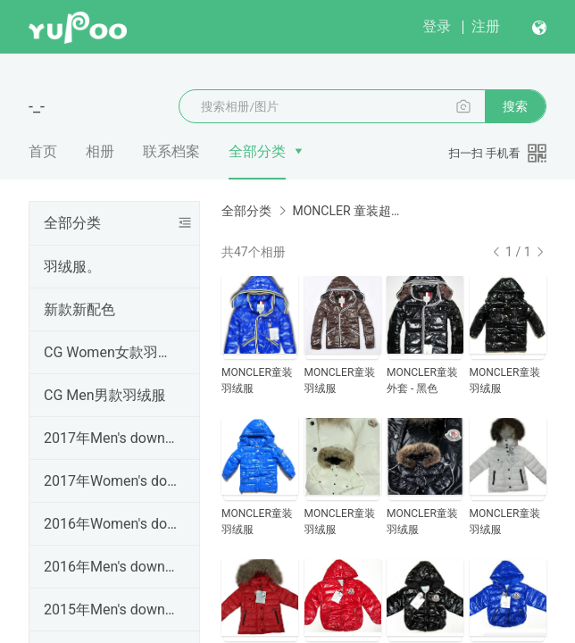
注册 (485, 26)
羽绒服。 (72, 266)
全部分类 (257, 151)
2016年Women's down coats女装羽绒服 (111, 523)
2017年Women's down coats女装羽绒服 (111, 480)
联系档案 (171, 151)
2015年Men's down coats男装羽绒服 (111, 609)
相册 (100, 151)
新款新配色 (79, 309)
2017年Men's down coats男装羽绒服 (111, 438)
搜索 (515, 106)
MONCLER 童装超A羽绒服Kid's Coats (348, 211)
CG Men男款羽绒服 (105, 395)
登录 (436, 26)
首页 (43, 151)
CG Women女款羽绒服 (111, 352)
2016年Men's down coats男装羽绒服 (111, 566)
